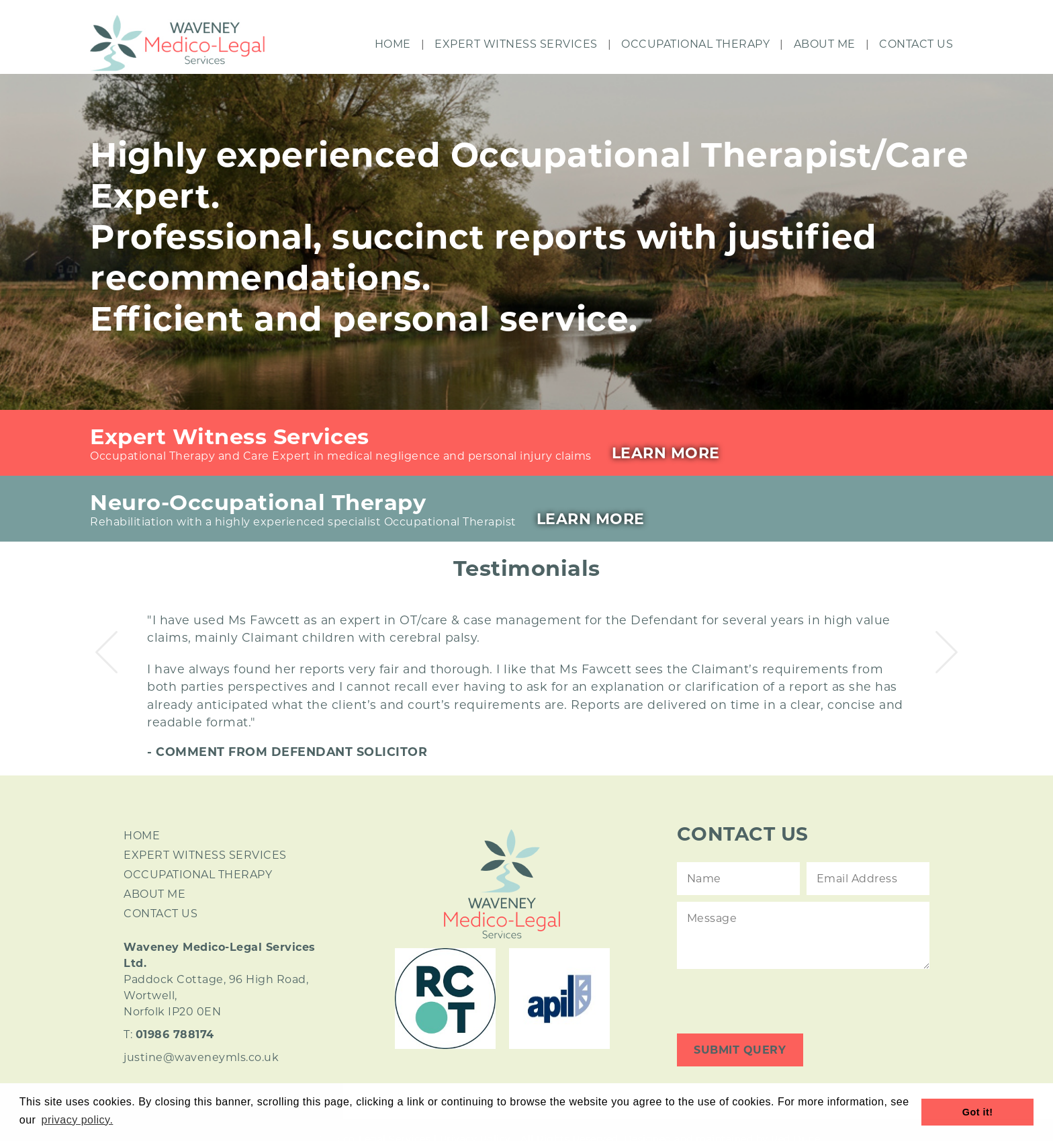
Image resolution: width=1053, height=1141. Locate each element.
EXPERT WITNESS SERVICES (205, 855)
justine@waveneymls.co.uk (201, 1057)
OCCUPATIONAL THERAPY (198, 874)
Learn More (666, 453)
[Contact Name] (738, 878)
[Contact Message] (803, 935)
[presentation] (779, 1001)
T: (169, 1034)
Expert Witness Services (516, 44)
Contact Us (916, 44)
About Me (825, 44)
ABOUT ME (154, 894)
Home (393, 44)
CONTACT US (160, 913)
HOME (142, 835)
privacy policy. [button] (77, 1120)
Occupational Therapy (695, 44)
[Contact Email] (868, 878)
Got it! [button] (977, 1112)
